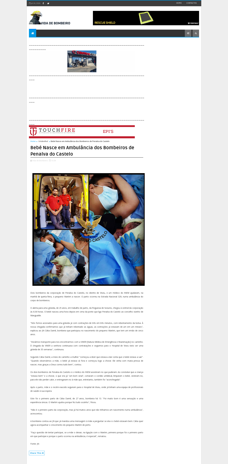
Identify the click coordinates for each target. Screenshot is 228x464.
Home (33, 141)
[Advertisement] (82, 87)
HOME (179, 3)
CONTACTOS (191, 3)
